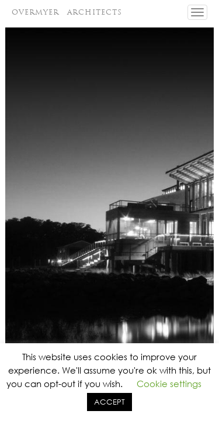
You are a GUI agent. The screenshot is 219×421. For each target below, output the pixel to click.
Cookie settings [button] (169, 383)
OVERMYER (67, 12)
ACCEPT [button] (109, 402)
